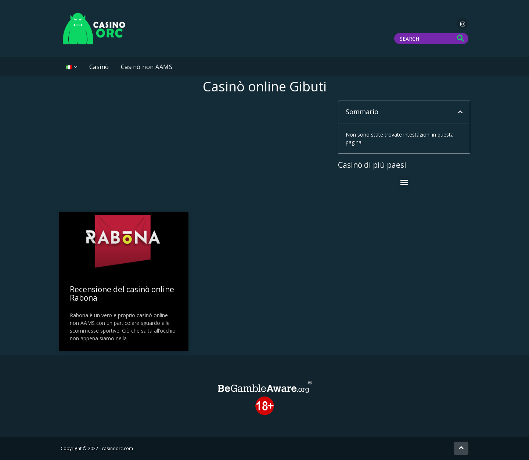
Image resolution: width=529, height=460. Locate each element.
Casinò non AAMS (147, 67)
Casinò (99, 67)
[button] (460, 112)
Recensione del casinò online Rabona (122, 293)
